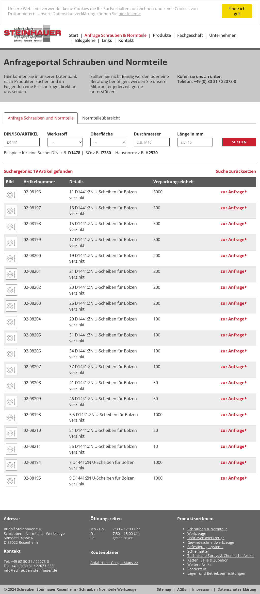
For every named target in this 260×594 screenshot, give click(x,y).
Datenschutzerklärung (237, 589)
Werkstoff (57, 134)
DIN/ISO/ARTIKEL (21, 134)
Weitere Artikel (200, 564)
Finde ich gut (237, 11)
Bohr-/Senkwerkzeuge (205, 537)
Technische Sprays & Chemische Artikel (220, 555)
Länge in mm (190, 134)
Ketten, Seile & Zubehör (207, 560)
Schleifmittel (198, 551)
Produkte (162, 35)
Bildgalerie (85, 40)
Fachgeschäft (190, 35)
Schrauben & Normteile (207, 529)
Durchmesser (147, 134)
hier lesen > (130, 13)
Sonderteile (197, 569)
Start (73, 35)
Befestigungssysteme (205, 546)
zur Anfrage (234, 192)
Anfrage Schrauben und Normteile (41, 118)
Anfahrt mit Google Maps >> (114, 562)
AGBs (181, 589)
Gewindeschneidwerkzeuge (210, 542)
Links (107, 40)
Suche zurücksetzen (236, 171)
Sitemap (164, 589)
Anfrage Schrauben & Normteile (116, 35)
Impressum (202, 589)
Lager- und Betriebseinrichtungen (216, 573)
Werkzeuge (196, 533)
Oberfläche (101, 134)
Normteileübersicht (101, 118)
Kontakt (126, 40)
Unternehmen (222, 35)
